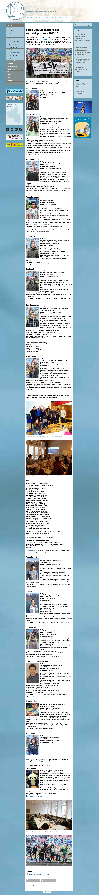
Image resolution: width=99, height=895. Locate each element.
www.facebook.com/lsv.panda (34, 796)
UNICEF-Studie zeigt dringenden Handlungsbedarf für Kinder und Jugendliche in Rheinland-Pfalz (83, 50)
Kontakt (68, 18)
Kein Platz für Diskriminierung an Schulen (81, 69)
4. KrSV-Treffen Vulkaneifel (79, 92)
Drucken (28, 886)
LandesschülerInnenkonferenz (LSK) (45, 39)
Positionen (39, 18)
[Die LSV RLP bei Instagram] (20, 129)
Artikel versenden (36, 886)
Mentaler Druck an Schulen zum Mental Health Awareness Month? (83, 60)
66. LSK (32, 82)
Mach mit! (50, 18)
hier (42, 761)
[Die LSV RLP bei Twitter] (12, 129)
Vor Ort (60, 18)
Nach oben (47, 891)
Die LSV (29, 18)
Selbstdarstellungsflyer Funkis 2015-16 (39, 874)
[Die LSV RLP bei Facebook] (7, 129)
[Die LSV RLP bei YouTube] (16, 129)
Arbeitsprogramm (48, 41)
